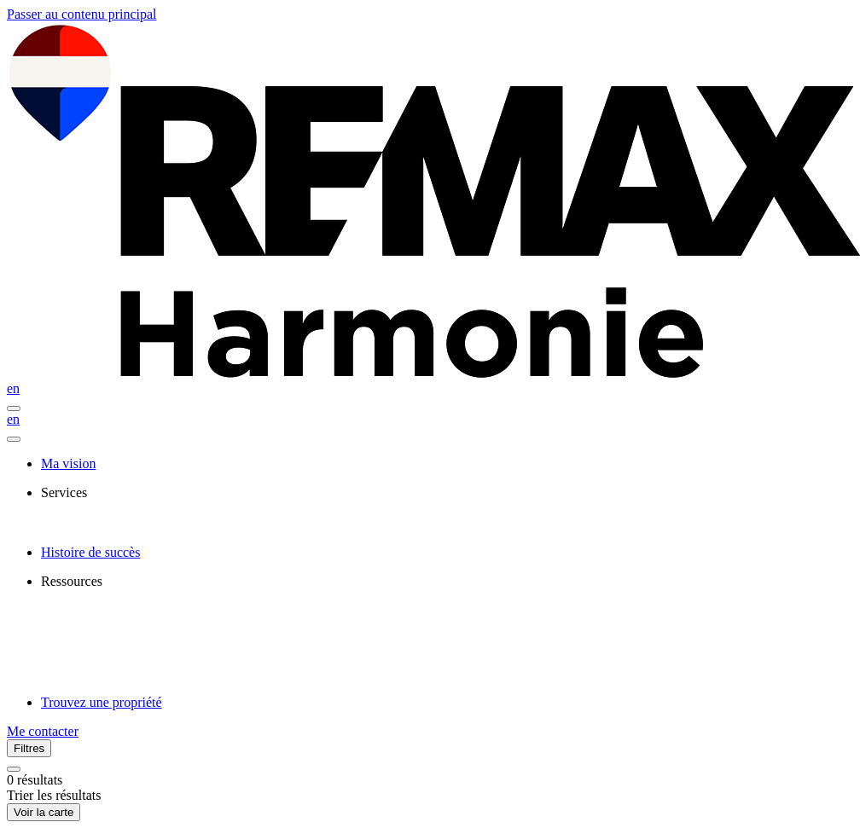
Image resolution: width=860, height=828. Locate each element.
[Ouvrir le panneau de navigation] (13, 408)
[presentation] (447, 493)
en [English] (13, 388)
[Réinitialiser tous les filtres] (13, 769)
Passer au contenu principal (82, 14)
